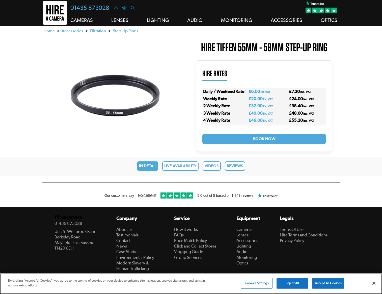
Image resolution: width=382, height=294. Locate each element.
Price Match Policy (190, 240)
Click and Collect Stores (195, 246)
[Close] (373, 283)
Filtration (98, 31)
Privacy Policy (292, 240)
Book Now (264, 139)
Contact (123, 240)
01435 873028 (89, 8)
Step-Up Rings (125, 31)
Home (49, 31)
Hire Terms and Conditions (304, 235)
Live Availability (180, 166)
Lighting (243, 246)
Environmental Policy (135, 257)
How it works (186, 229)
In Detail (147, 166)
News (121, 246)
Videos (212, 166)
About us (124, 229)
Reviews (235, 166)
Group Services (188, 257)
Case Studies (127, 252)
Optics (242, 263)
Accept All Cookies (328, 283)
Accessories (72, 31)
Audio (242, 252)
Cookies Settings (256, 283)
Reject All (292, 283)
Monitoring (246, 257)
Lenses (242, 235)
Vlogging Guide (188, 252)
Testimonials (127, 235)
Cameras (244, 229)
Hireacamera (68, 217)
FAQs (179, 235)
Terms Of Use (292, 229)
